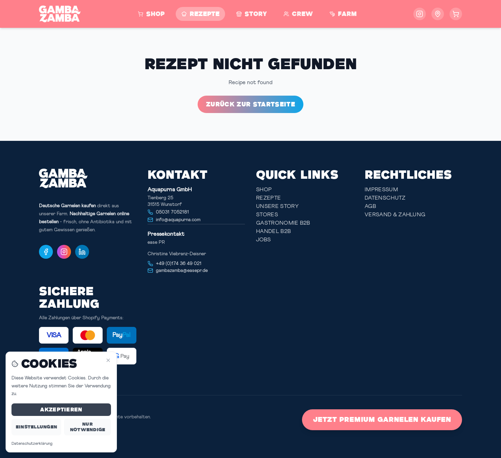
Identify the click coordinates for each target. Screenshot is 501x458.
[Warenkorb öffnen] (456, 14)
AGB (370, 206)
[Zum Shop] (151, 14)
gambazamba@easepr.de (182, 270)
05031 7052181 (172, 212)
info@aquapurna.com (178, 219)
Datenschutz (385, 198)
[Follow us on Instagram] (419, 14)
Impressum (381, 189)
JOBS (263, 239)
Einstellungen (36, 426)
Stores (267, 214)
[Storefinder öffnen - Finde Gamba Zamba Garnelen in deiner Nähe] (437, 14)
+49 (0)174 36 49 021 (178, 263)
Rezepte (268, 198)
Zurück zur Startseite (250, 104)
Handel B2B (273, 231)
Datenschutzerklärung (32, 444)
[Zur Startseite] (60, 14)
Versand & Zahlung (395, 214)
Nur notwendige (87, 427)
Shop (264, 189)
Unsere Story (277, 206)
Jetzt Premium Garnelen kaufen (382, 419)
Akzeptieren (61, 409)
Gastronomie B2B (283, 223)
